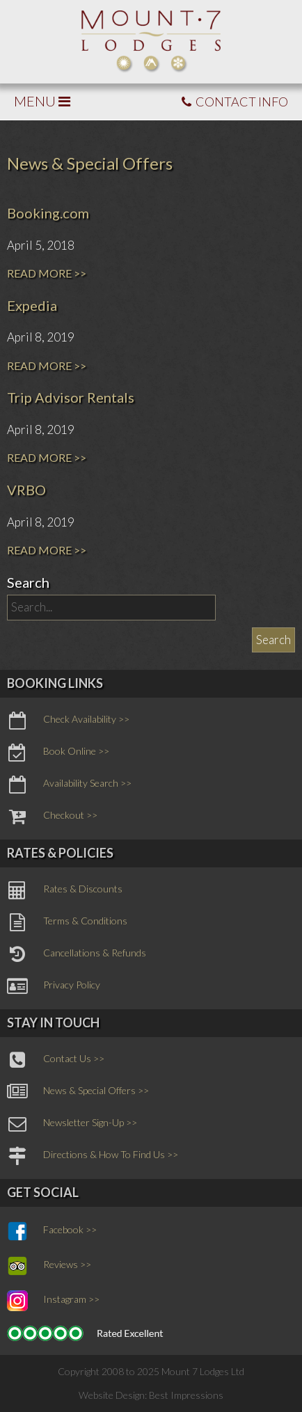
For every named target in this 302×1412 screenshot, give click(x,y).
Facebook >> (52, 1231)
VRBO (26, 489)
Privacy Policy (53, 986)
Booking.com (48, 212)
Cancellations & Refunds (76, 954)
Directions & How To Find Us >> (92, 1156)
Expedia (32, 305)
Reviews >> (49, 1265)
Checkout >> (52, 817)
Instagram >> (53, 1300)
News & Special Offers (90, 163)
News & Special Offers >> (78, 1092)
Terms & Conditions (67, 922)
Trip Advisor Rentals (70, 397)
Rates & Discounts (64, 890)
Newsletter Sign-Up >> (72, 1124)
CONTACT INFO (235, 101)
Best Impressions (186, 1395)
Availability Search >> (69, 785)
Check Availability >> (68, 721)
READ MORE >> (46, 273)
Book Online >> (58, 753)
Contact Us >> (55, 1060)
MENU (42, 101)
